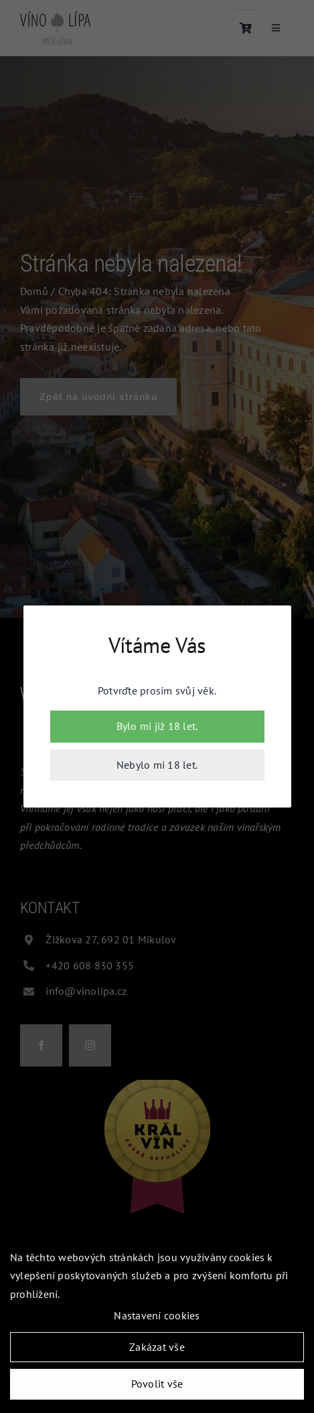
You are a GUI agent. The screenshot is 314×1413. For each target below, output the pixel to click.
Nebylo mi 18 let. (157, 764)
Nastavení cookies (157, 1316)
